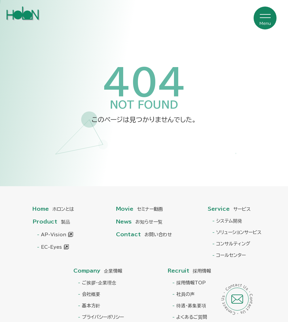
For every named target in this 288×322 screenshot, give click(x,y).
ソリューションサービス (238, 232)
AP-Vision (53, 234)
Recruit (189, 270)
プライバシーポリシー (103, 317)
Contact (144, 234)
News (139, 221)
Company (97, 270)
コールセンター (231, 255)
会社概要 (91, 294)
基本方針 (91, 305)
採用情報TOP (191, 282)
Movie (139, 208)
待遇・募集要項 (191, 305)
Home (53, 208)
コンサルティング (233, 243)
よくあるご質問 (191, 317)
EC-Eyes (51, 247)
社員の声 (185, 294)
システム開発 (229, 221)
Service (229, 208)
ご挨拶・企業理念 (99, 282)
